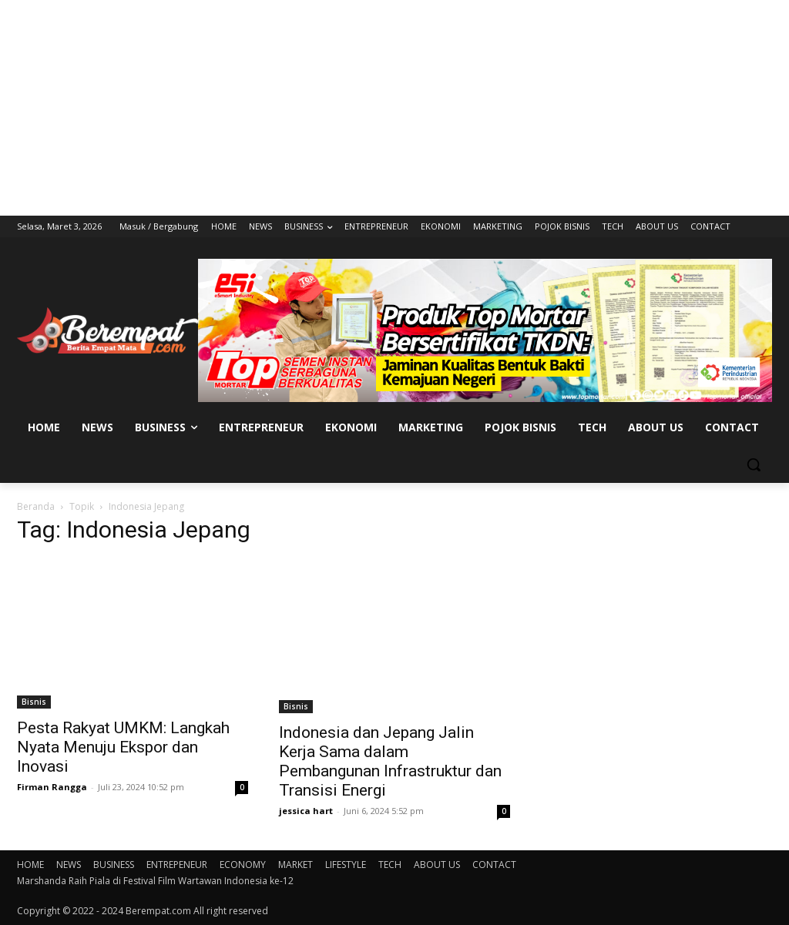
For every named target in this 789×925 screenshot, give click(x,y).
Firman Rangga (52, 787)
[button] (753, 464)
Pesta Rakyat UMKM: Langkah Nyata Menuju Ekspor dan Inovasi (123, 747)
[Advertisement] (394, 108)
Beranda (36, 506)
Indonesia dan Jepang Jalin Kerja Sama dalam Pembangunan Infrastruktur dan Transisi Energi (390, 761)
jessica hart (306, 810)
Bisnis (34, 701)
